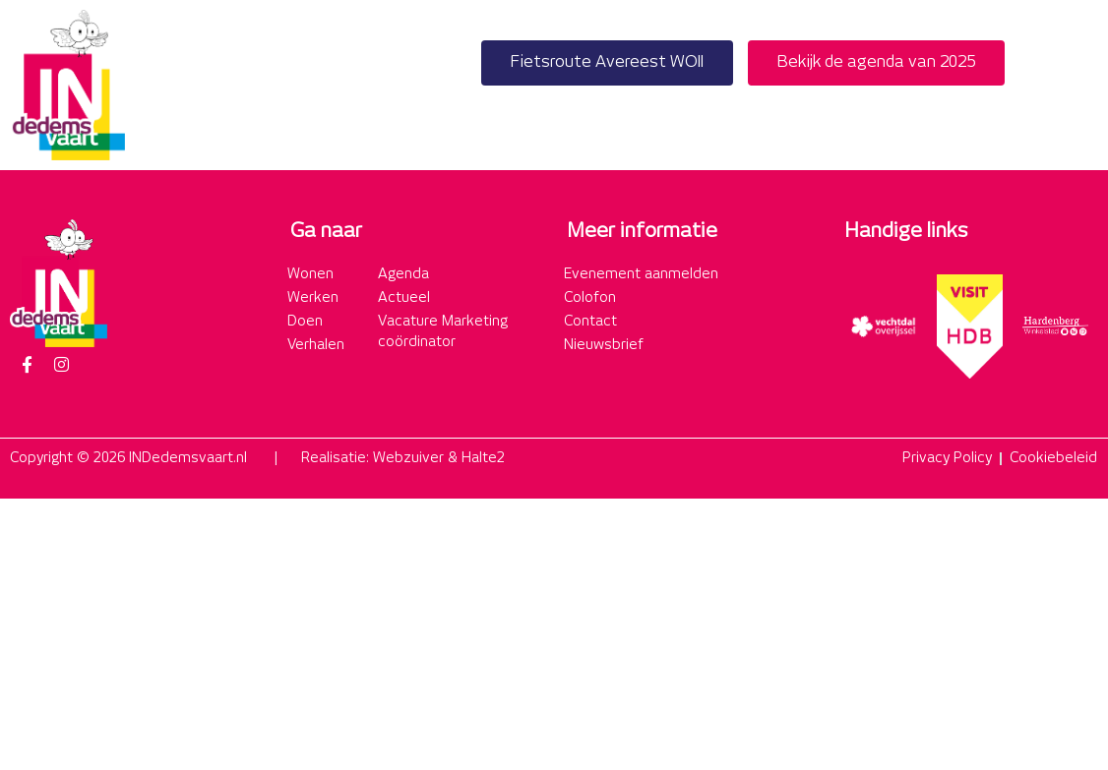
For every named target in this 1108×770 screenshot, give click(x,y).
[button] (1077, 85)
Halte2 (483, 458)
